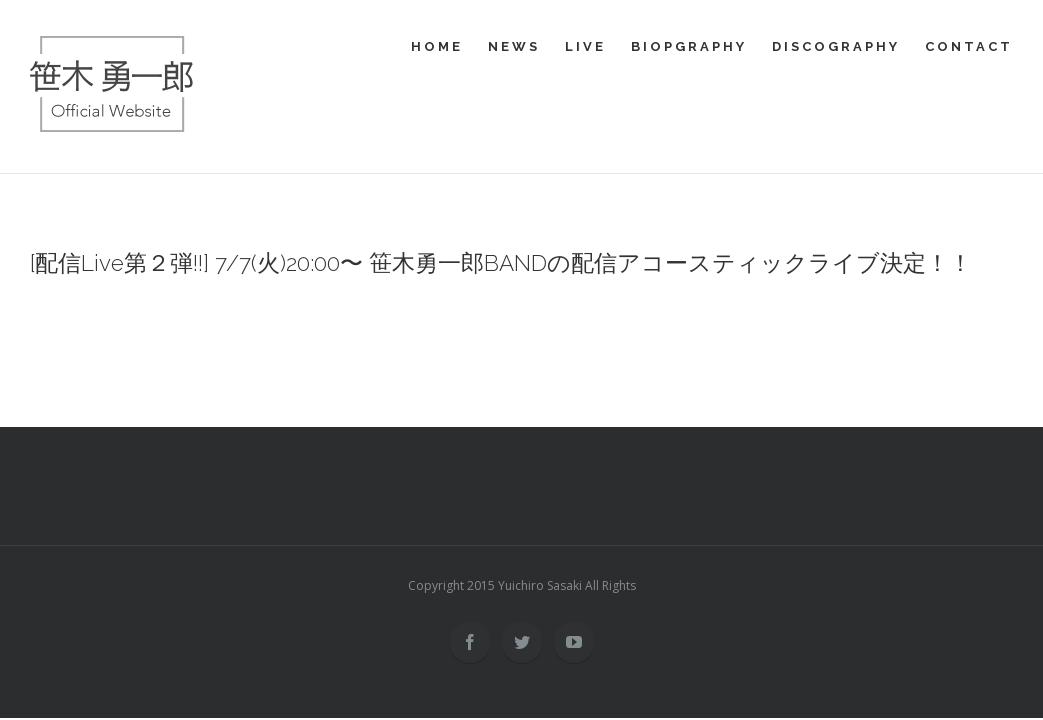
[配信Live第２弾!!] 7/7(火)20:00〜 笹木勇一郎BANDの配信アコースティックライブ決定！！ (501, 263)
